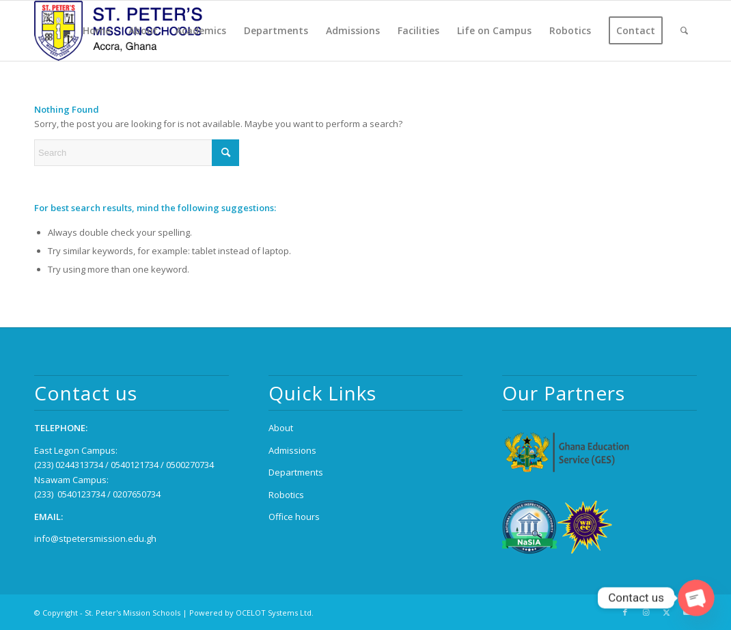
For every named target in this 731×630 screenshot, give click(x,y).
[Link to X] (666, 612)
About (280, 428)
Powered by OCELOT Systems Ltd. (251, 612)
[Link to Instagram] (645, 612)
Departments (295, 472)
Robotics (286, 495)
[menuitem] (97, 31)
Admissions (292, 450)
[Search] (684, 31)
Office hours (294, 516)
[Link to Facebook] (625, 612)
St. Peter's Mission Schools (132, 612)
